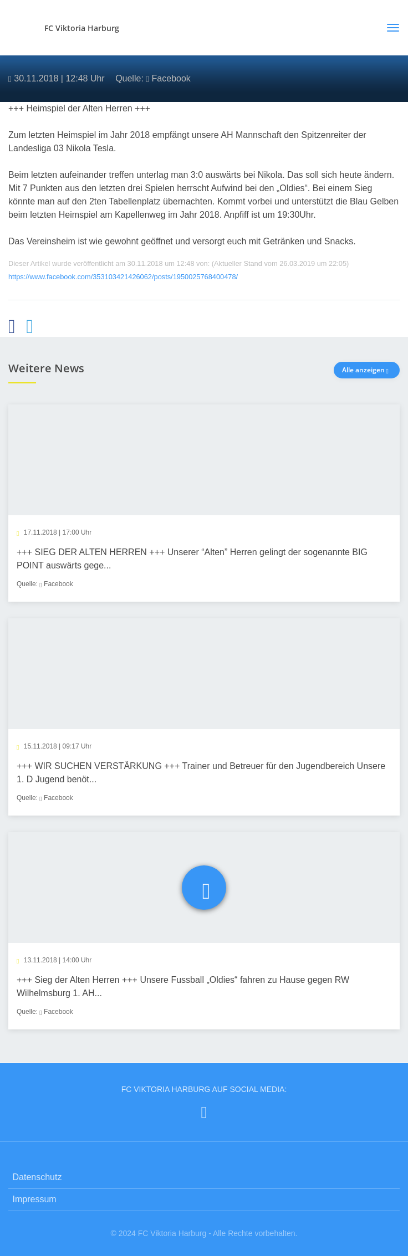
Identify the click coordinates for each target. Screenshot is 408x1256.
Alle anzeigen (366, 370)
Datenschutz (37, 1177)
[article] (204, 503)
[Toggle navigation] (389, 27)
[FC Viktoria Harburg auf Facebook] (204, 1112)
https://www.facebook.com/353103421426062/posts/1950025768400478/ (123, 277)
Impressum (35, 1199)
